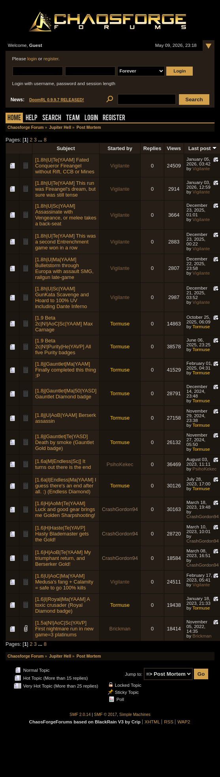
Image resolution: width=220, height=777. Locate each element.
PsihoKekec (120, 464)
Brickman (119, 629)
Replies (152, 148)
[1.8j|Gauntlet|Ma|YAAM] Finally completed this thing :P (65, 370)
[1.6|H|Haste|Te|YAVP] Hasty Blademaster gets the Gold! (62, 534)
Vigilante (120, 166)
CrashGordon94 (120, 509)
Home (14, 118)
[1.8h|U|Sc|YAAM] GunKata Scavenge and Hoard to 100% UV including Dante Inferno (62, 297)
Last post (202, 148)
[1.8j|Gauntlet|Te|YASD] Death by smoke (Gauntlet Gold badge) (64, 442)
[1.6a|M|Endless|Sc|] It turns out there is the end (63, 464)
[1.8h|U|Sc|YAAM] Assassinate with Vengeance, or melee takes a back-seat (65, 215)
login (32, 58)
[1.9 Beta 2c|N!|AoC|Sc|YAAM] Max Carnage (64, 324)
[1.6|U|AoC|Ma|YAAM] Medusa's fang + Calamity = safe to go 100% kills (64, 582)
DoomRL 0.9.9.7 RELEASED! (56, 100)
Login (91, 118)
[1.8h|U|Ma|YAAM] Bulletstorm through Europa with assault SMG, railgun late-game (64, 268)
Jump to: (133, 674)
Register (114, 118)
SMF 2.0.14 (80, 714)
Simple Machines (134, 714)
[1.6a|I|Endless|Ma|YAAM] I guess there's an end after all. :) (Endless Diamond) (65, 485)
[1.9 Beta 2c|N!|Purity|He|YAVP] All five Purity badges (63, 346)
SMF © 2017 (105, 714)
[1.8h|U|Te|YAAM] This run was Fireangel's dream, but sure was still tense (65, 189)
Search (51, 118)
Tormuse (120, 324)
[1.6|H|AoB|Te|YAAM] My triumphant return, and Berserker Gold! (63, 558)
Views (174, 148)
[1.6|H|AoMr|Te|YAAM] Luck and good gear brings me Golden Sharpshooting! (65, 509)
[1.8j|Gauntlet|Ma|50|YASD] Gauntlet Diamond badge (65, 394)
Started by (119, 148)
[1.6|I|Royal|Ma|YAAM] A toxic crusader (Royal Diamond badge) (62, 605)
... (41, 140)
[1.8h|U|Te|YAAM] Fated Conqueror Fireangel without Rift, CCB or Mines (64, 166)
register (50, 58)
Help (32, 118)
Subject (65, 148)
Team (73, 118)
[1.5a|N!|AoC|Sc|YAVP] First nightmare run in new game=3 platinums (64, 629)
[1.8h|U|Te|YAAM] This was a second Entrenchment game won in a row (65, 242)
